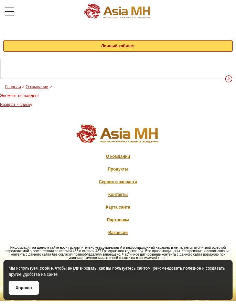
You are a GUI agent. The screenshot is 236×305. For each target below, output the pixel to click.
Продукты (118, 169)
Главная (13, 86)
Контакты (118, 194)
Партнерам (118, 220)
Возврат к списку (16, 104)
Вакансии (118, 232)
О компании (36, 86)
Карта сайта (118, 207)
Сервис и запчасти (118, 181)
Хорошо (23, 287)
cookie (46, 268)
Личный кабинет (118, 46)
